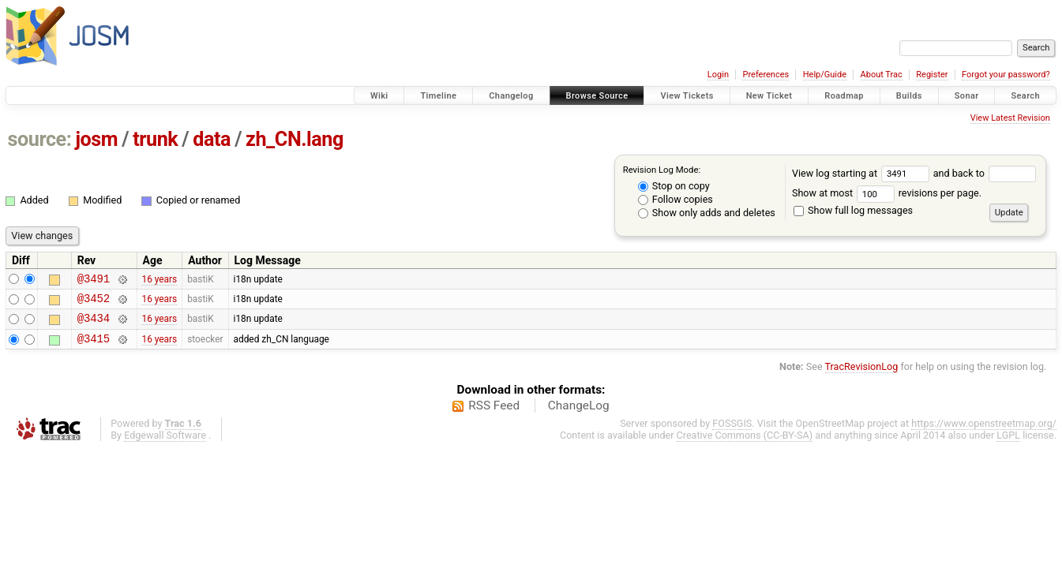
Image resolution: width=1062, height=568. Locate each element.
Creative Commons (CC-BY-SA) (745, 444)
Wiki (379, 96)
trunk (155, 139)
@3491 (93, 280)
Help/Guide (824, 74)
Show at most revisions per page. (886, 193)
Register (932, 74)
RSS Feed (494, 415)
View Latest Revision (1010, 118)
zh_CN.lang (294, 139)
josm (96, 139)
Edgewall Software (165, 444)
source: (40, 139)
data (212, 139)
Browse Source (597, 96)
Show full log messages (853, 210)
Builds (909, 96)
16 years (159, 280)
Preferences (765, 74)
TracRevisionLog (862, 376)
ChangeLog (579, 415)
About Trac (882, 74)
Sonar (967, 96)
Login (718, 74)
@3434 (93, 324)
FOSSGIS (732, 433)
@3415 (93, 347)
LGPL (1008, 444)
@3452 (93, 302)
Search (1025, 96)
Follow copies (675, 199)
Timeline (438, 96)
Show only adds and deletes (706, 213)
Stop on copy (674, 186)
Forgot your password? (1006, 74)
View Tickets (686, 96)
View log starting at (862, 173)
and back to (985, 173)
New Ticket (769, 96)
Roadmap (844, 96)
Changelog (511, 96)
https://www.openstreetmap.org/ (983, 433)
